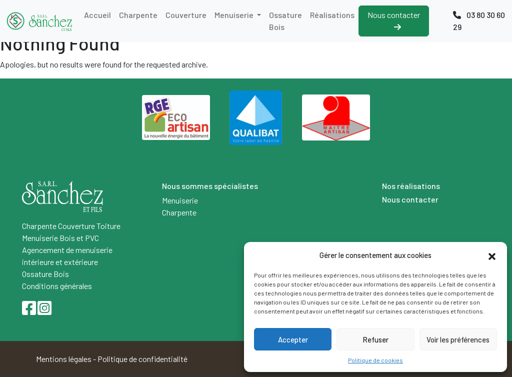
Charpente (138, 15)
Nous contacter (394, 20)
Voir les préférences (458, 339)
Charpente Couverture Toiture (71, 225)
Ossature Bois (285, 21)
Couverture (186, 15)
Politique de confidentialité (143, 359)
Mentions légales (64, 359)
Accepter (293, 339)
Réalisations (332, 15)
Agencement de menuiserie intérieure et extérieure (67, 255)
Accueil (97, 15)
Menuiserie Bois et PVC (60, 237)
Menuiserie (234, 15)
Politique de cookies (375, 360)
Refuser (375, 339)
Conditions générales (57, 285)
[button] (492, 255)
